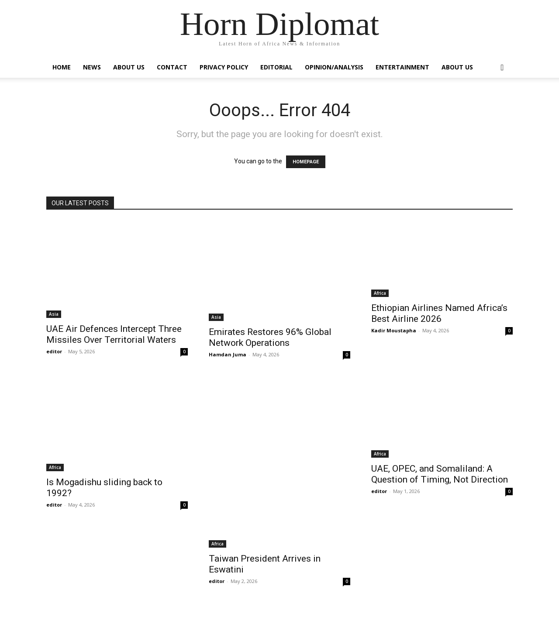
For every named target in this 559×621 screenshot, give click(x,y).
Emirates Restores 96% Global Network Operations (270, 337)
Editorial (276, 67)
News (92, 67)
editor (54, 351)
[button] (502, 68)
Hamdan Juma (227, 354)
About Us (129, 67)
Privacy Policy (224, 67)
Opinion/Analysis (334, 67)
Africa (380, 293)
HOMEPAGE (306, 162)
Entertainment (402, 67)
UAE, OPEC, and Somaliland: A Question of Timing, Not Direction (439, 474)
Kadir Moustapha (393, 330)
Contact (172, 67)
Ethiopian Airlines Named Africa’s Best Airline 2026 (439, 313)
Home (61, 67)
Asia (54, 314)
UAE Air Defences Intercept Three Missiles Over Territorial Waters (114, 334)
